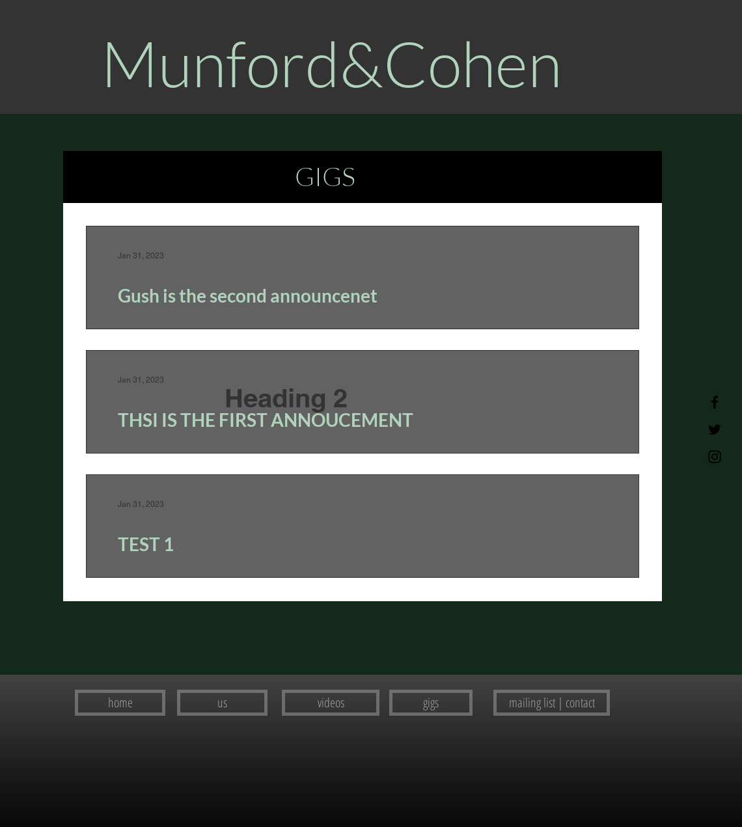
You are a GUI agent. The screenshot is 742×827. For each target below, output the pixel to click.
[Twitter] (714, 429)
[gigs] (431, 703)
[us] (222, 703)
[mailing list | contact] (551, 703)
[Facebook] (714, 402)
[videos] (330, 703)
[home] (120, 703)
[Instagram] (714, 456)
